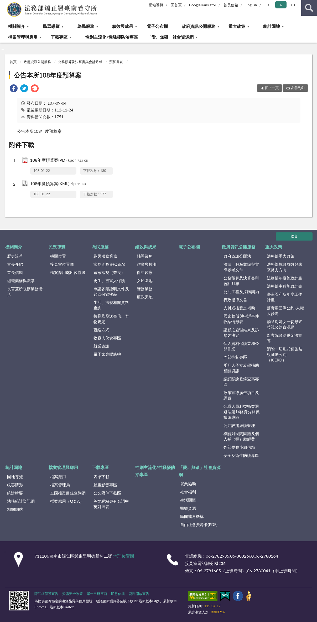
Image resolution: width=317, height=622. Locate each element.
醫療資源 (188, 508)
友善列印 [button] (298, 88)
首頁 (13, 62)
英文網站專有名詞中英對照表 (111, 504)
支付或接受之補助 (239, 307)
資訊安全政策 (72, 594)
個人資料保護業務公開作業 (241, 346)
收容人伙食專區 (107, 337)
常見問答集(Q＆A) (109, 264)
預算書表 (116, 62)
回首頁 (176, 5)
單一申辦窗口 (97, 594)
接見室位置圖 (62, 264)
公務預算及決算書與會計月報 (80, 62)
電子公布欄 (157, 26)
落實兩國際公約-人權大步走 (285, 310)
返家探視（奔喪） (109, 272)
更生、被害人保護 (109, 280)
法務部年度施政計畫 (284, 278)
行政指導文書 (235, 299)
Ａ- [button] (269, 5)
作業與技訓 (147, 264)
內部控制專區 (235, 357)
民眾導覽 (51, 26)
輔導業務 (145, 256)
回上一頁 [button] (272, 88)
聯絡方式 (101, 329)
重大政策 (236, 26)
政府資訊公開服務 (198, 26)
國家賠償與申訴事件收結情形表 (241, 319)
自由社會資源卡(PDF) (198, 524)
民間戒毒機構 (192, 516)
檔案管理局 (60, 484)
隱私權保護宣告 (46, 594)
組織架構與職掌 (21, 280)
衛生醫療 (145, 272)
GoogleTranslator (202, 5)
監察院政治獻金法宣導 (284, 338)
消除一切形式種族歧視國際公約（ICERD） (284, 354)
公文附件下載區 (107, 493)
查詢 (309, 8)
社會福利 (188, 492)
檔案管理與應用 (23, 36)
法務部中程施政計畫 (284, 286)
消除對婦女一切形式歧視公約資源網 (284, 324)
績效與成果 (122, 26)
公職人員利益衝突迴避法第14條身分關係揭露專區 (241, 412)
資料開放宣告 (139, 594)
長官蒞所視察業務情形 (25, 291)
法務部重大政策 (280, 256)
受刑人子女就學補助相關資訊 (241, 368)
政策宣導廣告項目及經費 (241, 395)
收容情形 (15, 484)
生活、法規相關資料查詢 (111, 305)
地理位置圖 (123, 555)
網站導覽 (156, 5)
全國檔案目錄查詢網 (68, 493)
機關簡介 (16, 26)
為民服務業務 (105, 256)
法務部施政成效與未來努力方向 (284, 267)
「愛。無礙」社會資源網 (170, 36)
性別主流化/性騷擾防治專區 (111, 36)
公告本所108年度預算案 (48, 75)
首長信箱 (231, 5)
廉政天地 (145, 296)
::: (4, 4)
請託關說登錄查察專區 (241, 381)
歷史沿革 (15, 256)
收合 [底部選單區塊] (294, 236)
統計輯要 (15, 493)
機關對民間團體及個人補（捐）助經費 (241, 436)
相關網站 (15, 509)
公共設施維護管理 (239, 425)
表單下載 (101, 476)
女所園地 (145, 280)
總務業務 (145, 288)
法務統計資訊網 (21, 501)
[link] (14, 89)
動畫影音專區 (105, 484)
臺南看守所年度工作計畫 (284, 297)
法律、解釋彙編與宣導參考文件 (241, 267)
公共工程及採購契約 (241, 291)
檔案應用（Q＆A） (67, 501)
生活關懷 (188, 500)
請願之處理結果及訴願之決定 (241, 332)
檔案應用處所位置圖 (68, 272)
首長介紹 (15, 264)
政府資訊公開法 (237, 256)
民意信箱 (118, 594)
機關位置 (58, 256)
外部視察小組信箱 (239, 447)
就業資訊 (101, 346)
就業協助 (188, 483)
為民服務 (85, 26)
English (251, 5)
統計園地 (271, 26)
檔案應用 (58, 476)
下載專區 (59, 36)
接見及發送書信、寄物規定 (111, 319)
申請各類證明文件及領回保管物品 (111, 291)
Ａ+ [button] (292, 5)
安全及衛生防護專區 (241, 455)
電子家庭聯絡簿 (107, 354)
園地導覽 (15, 476)
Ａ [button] (281, 5)
